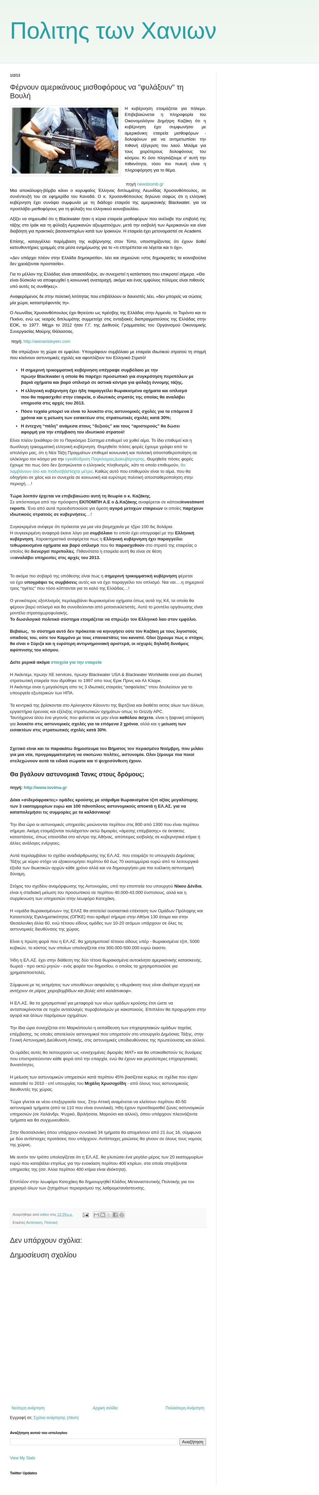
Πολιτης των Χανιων (113, 31)
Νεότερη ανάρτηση (28, 1408)
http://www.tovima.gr (45, 787)
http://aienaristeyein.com (46, 341)
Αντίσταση (34, 1222)
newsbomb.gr (150, 184)
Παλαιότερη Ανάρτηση (184, 1408)
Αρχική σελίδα (105, 1408)
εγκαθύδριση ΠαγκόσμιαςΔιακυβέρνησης (105, 458)
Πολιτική (51, 1222)
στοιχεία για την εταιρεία (76, 662)
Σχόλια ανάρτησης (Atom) (56, 1417)
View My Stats (22, 1458)
